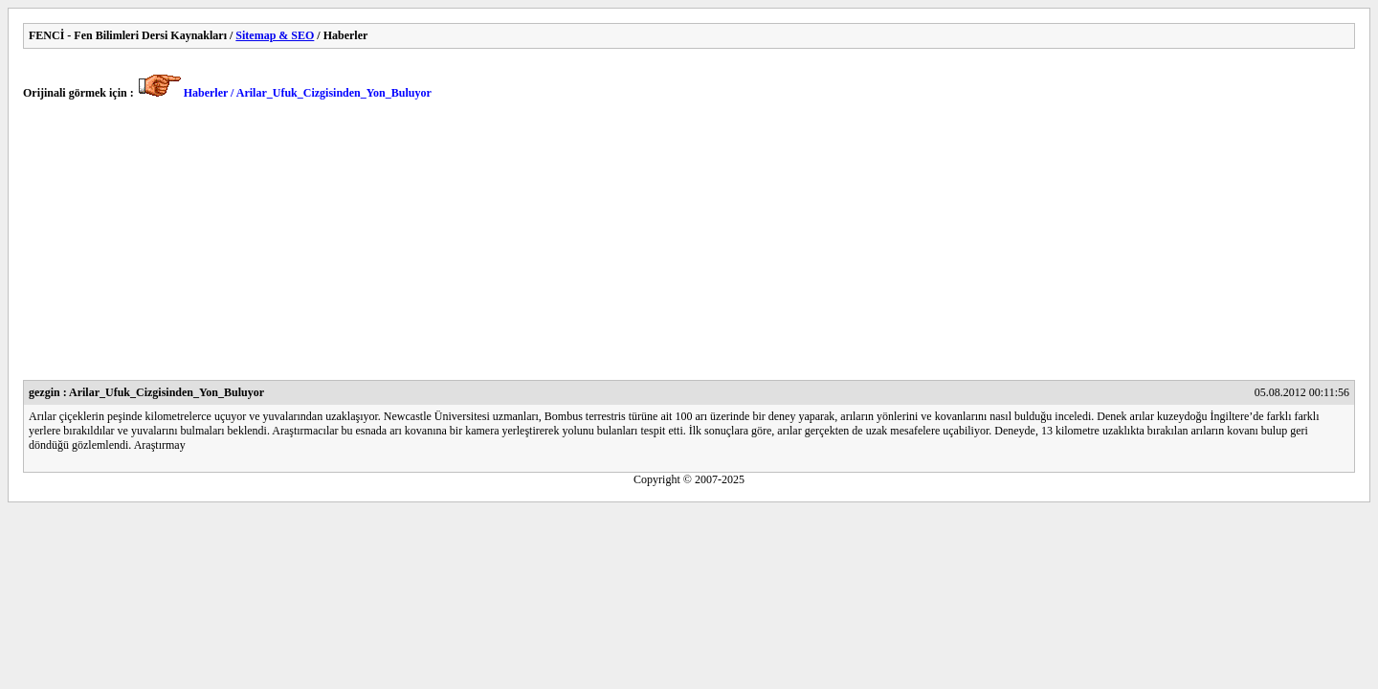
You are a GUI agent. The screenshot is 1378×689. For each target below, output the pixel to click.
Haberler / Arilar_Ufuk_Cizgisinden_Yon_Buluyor (308, 93)
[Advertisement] (597, 246)
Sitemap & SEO (274, 35)
